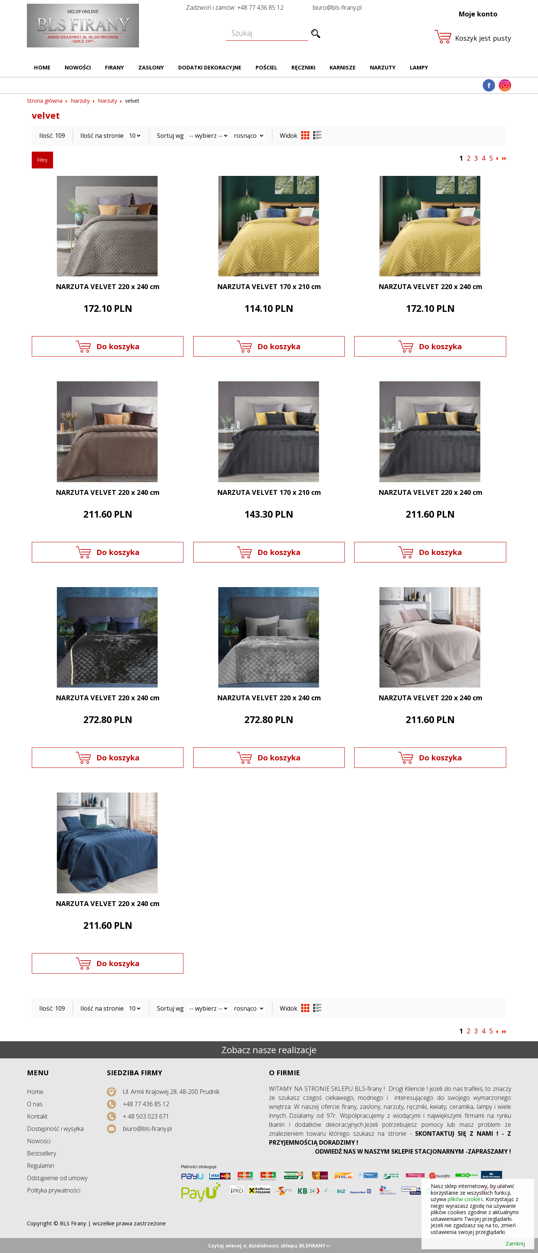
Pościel (266, 67)
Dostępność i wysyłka (55, 1129)
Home (42, 67)
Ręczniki (303, 67)
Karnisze (343, 67)
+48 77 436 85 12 (146, 1104)
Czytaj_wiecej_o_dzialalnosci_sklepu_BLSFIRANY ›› (269, 1245)
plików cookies (465, 1199)
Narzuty (383, 67)
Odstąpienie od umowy (57, 1178)
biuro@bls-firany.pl (337, 7)
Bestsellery (41, 1153)
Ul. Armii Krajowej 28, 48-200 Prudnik (171, 1092)
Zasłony (151, 67)
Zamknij (515, 1243)
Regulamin (40, 1165)
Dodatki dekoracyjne (209, 67)
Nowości (78, 67)
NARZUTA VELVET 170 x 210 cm (269, 286)
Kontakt (37, 1116)
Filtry (42, 160)
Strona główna (44, 100)
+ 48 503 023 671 (146, 1116)
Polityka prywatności (53, 1190)
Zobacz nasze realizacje (269, 1049)
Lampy (419, 67)
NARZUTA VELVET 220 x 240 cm (108, 286)
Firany (114, 67)
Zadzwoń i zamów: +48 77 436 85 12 (235, 7)
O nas (35, 1104)
